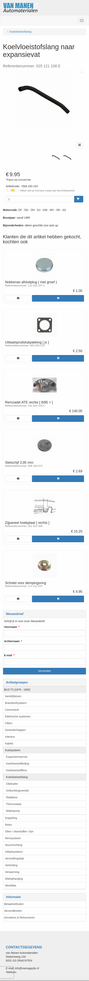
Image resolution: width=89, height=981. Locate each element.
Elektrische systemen (17, 716)
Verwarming (12, 872)
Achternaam (12, 641)
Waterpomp (13, 810)
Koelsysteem (12, 750)
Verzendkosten (13, 910)
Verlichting (11, 865)
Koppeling (11, 817)
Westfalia (10, 885)
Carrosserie (12, 709)
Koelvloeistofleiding (17, 763)
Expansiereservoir (17, 756)
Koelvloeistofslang (17, 777)
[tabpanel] (55, 157)
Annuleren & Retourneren (19, 917)
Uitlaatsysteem (14, 851)
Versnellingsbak (14, 858)
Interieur (10, 736)
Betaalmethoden (14, 904)
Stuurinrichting (13, 845)
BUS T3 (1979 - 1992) (17, 689)
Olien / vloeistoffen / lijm (19, 831)
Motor (8, 824)
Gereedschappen (15, 730)
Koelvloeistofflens (16, 770)
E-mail (8, 655)
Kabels (9, 743)
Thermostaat (13, 804)
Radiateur (12, 797)
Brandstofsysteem (16, 702)
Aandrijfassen (13, 696)
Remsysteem (13, 838)
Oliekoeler (12, 783)
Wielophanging (14, 878)
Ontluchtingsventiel (17, 790)
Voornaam (10, 626)
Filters (8, 723)
